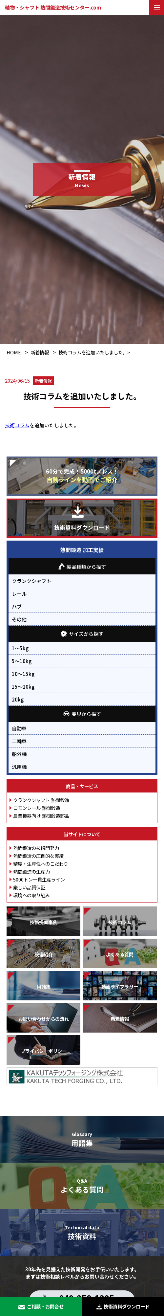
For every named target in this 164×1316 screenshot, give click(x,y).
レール (19, 593)
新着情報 (40, 352)
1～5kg (20, 648)
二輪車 (19, 741)
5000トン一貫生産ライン (39, 879)
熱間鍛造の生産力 (31, 871)
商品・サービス (82, 786)
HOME (14, 352)
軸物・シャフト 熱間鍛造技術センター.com (53, 7)
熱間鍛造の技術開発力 (36, 847)
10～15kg (23, 673)
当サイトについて (82, 834)
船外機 (19, 753)
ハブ (17, 606)
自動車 (19, 728)
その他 (19, 619)
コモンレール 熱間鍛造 (36, 807)
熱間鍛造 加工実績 (82, 550)
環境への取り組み (31, 895)
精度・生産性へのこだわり (40, 863)
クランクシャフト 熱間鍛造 (41, 799)
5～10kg (21, 660)
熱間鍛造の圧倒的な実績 (38, 855)
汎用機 (19, 766)
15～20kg (23, 686)
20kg (18, 699)
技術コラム (17, 425)
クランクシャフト (31, 580)
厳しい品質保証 (29, 887)
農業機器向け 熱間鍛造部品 (41, 815)
